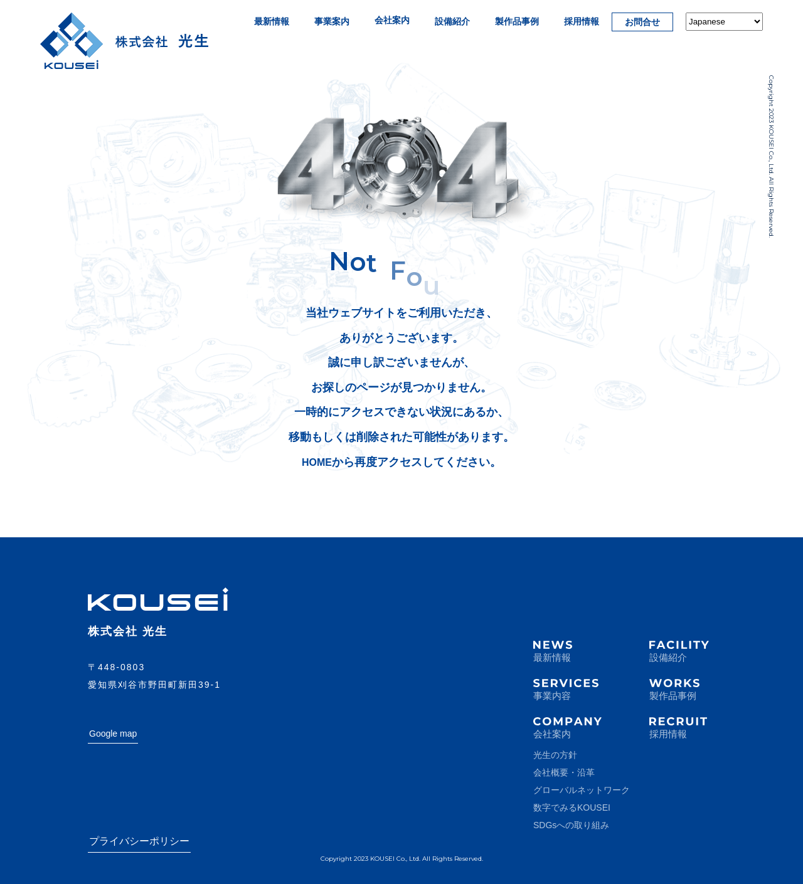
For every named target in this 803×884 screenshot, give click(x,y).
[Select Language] (724, 22)
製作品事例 (517, 21)
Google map (113, 734)
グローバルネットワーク (581, 790)
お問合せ (642, 22)
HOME (317, 462)
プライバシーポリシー (139, 841)
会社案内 (392, 20)
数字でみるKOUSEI (571, 807)
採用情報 (581, 21)
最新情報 (271, 21)
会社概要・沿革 (564, 772)
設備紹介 (452, 21)
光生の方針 (555, 755)
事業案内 (331, 21)
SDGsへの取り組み (571, 825)
